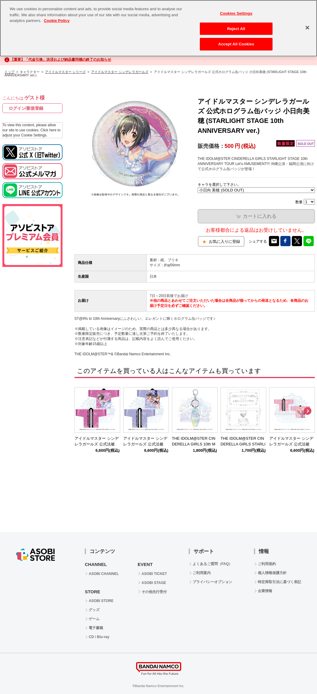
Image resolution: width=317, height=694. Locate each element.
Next (307, 411)
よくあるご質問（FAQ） (213, 564)
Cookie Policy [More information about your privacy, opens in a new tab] (56, 20)
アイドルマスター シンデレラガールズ (119, 72)
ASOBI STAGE (154, 583)
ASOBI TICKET (154, 574)
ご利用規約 (267, 564)
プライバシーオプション (212, 582)
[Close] (307, 27)
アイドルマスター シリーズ (65, 72)
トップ (9, 72)
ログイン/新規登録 (26, 108)
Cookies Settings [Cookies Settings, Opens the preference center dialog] (236, 13)
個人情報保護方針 (272, 573)
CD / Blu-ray (99, 637)
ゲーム (94, 619)
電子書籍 (96, 628)
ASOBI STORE (101, 601)
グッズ (94, 610)
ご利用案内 (202, 573)
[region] (158, 28)
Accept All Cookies (236, 44)
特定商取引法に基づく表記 (279, 582)
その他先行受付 (154, 592)
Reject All (236, 28)
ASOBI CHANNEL (104, 574)
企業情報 (265, 591)
